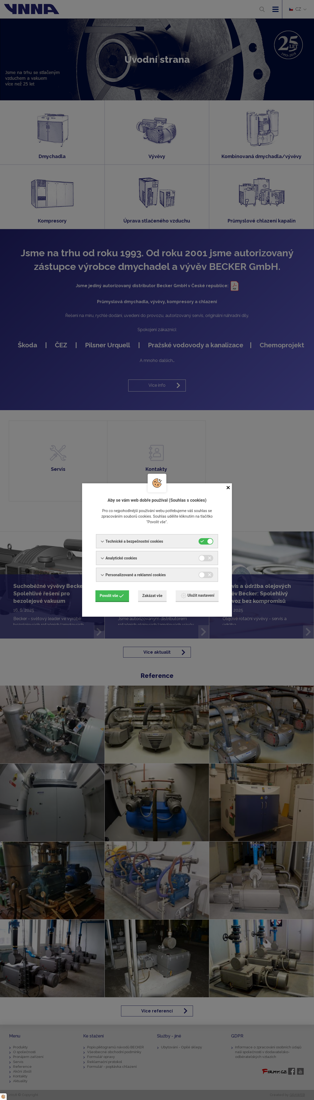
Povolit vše (112, 596)
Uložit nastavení (197, 595)
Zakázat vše (152, 596)
